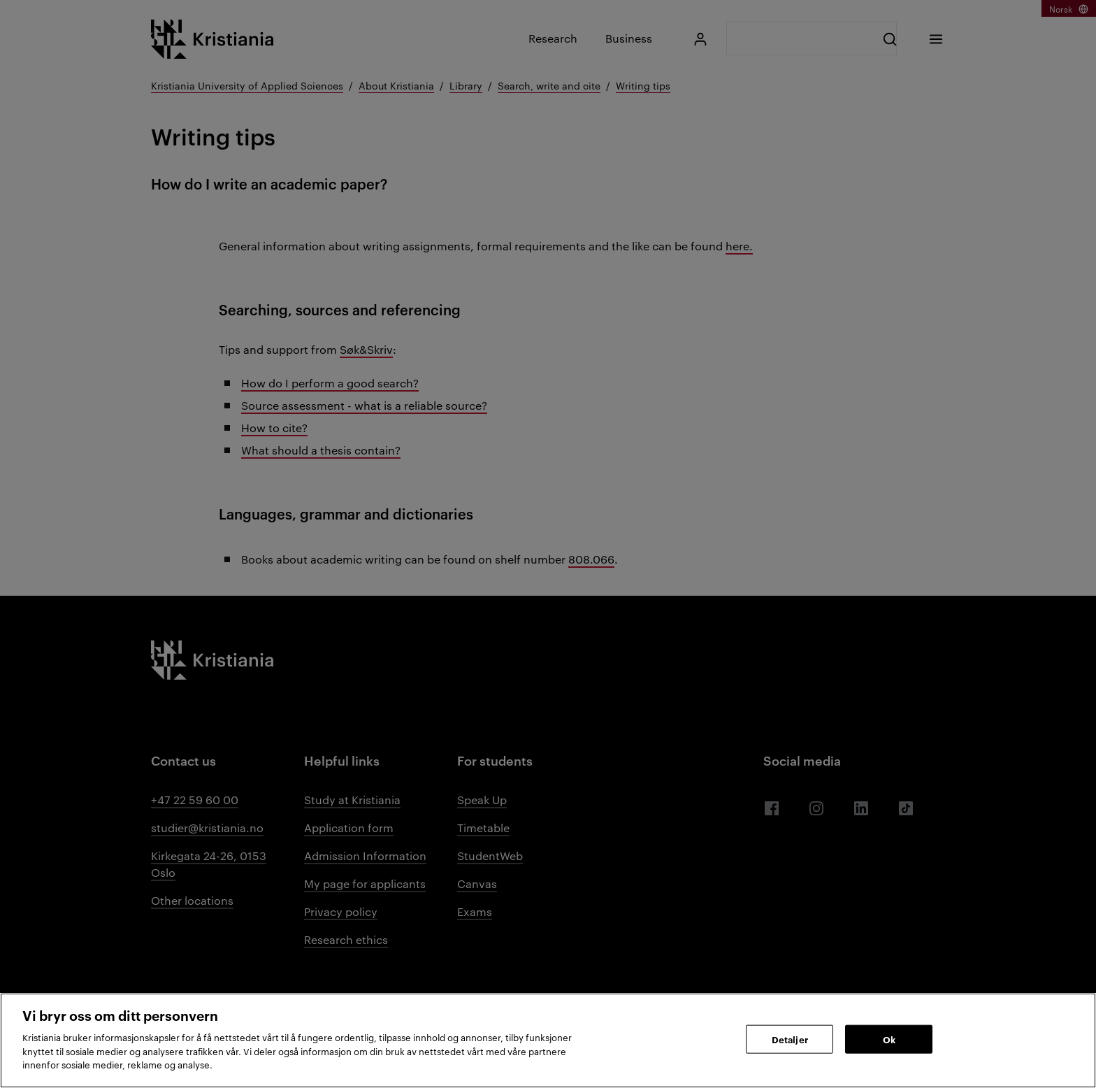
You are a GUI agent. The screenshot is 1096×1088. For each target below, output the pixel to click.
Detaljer (790, 1038)
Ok (889, 1038)
